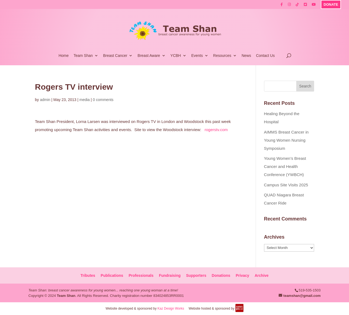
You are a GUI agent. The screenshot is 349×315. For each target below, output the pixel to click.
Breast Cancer (115, 56)
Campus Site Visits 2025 (286, 185)
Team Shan (83, 56)
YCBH (175, 56)
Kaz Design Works (170, 308)
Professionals (141, 275)
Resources (222, 56)
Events (197, 56)
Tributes (87, 275)
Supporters (196, 275)
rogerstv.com (216, 129)
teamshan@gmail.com (302, 296)
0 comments (103, 100)
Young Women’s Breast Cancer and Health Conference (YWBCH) (285, 166)
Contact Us (265, 56)
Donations (221, 275)
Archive (261, 275)
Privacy (242, 275)
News (246, 56)
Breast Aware (149, 56)
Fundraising (169, 275)
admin (45, 100)
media (85, 100)
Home (63, 56)
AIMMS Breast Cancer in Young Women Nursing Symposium (286, 140)
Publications (112, 275)
